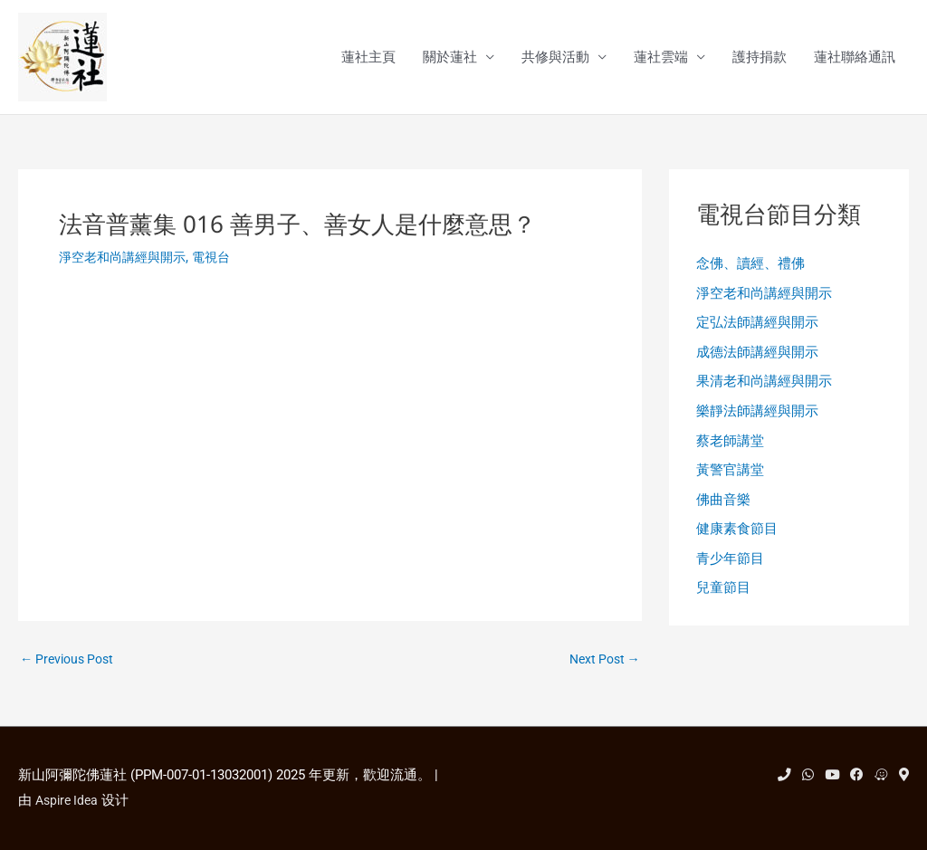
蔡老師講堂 (730, 449)
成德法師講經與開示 (757, 357)
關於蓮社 (450, 58)
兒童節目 (723, 602)
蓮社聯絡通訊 (854, 58)
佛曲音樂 (723, 510)
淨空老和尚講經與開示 (127, 258)
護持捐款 (759, 58)
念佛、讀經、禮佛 (750, 266)
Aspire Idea (69, 800)
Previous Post (70, 661)
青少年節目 (730, 571)
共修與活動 (555, 58)
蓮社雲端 (661, 58)
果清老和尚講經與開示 (764, 388)
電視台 (221, 258)
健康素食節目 (737, 541)
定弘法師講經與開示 (757, 327)
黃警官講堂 (730, 480)
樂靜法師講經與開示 (757, 419)
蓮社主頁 (368, 58)
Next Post (601, 661)
